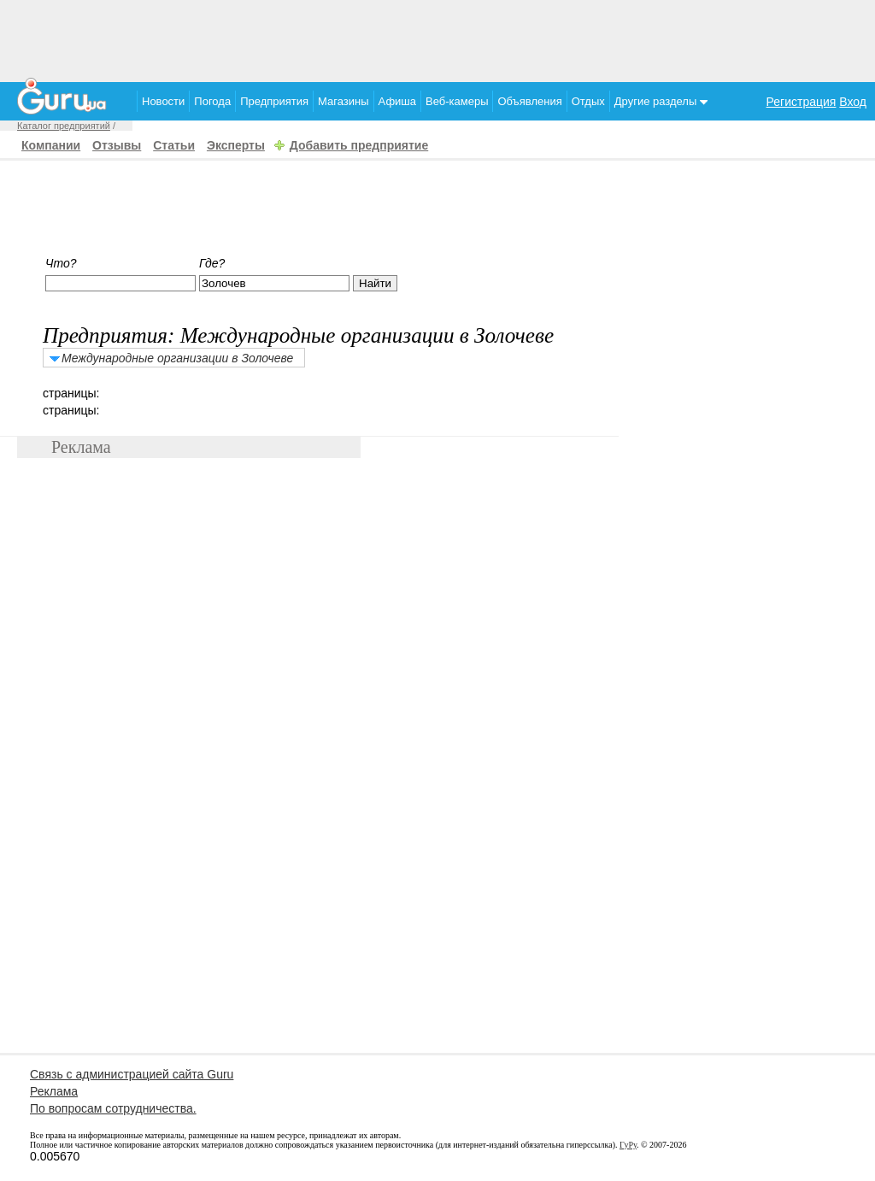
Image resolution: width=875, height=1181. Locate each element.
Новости (163, 101)
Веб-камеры (457, 101)
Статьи (174, 145)
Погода (212, 101)
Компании (50, 145)
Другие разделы (661, 101)
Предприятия (274, 101)
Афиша (397, 101)
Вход (852, 102)
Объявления (529, 101)
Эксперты (236, 145)
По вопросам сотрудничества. (113, 1108)
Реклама (54, 1091)
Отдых (588, 101)
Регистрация (801, 102)
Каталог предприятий (63, 125)
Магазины (343, 101)
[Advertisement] (437, 38)
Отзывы (116, 145)
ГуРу (628, 1144)
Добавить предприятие (359, 145)
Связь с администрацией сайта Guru (131, 1074)
